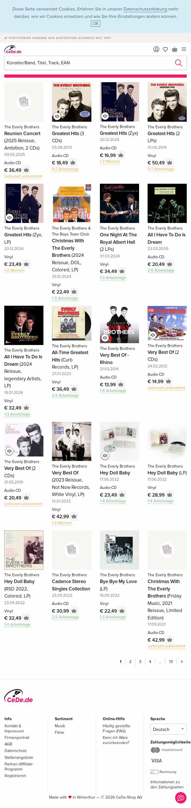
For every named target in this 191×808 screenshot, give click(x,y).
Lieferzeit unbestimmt (23, 176)
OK (96, 23)
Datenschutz (16, 750)
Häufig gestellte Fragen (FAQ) (116, 728)
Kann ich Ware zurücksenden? (116, 740)
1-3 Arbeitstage (65, 298)
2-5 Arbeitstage (161, 270)
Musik (60, 726)
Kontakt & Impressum (14, 728)
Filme (59, 732)
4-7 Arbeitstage (65, 169)
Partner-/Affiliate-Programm (19, 767)
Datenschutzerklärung (145, 9)
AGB (8, 744)
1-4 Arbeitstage (113, 390)
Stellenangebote (19, 757)
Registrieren (15, 775)
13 (171, 661)
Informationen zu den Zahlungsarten (167, 785)
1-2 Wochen (110, 161)
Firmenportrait (17, 737)
